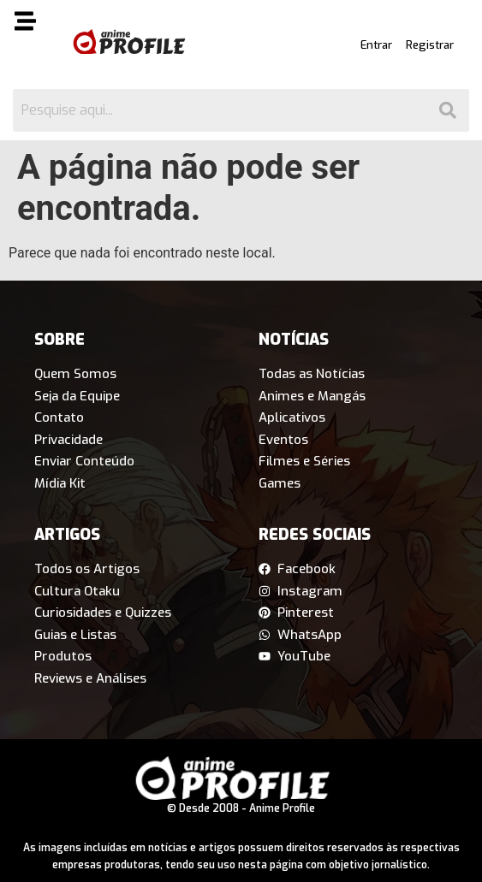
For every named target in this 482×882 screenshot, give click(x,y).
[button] (32, 24)
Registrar (430, 44)
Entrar (376, 44)
